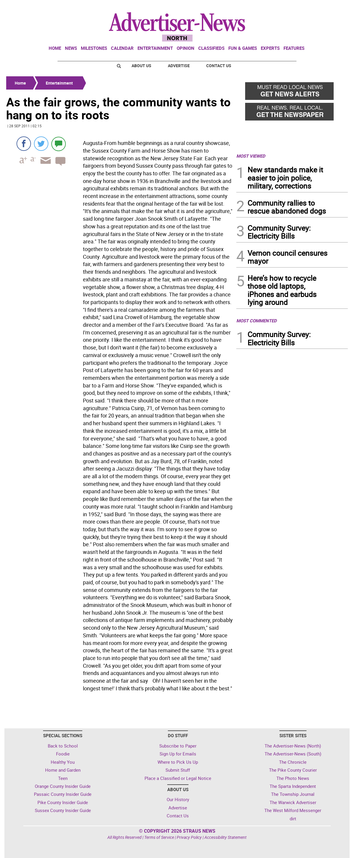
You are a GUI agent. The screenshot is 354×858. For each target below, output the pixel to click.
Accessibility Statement (225, 837)
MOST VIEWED (250, 156)
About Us (141, 65)
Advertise (179, 65)
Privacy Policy (189, 837)
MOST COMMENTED (256, 321)
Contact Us (218, 65)
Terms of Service (159, 837)
